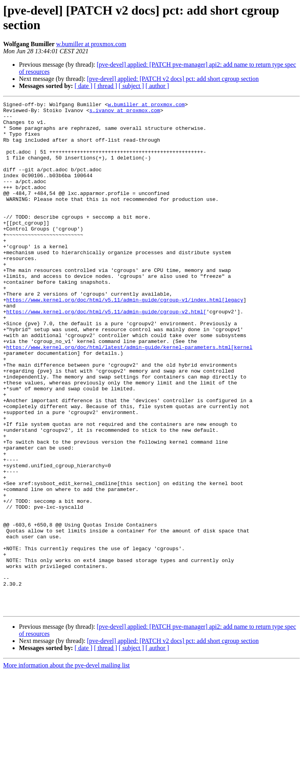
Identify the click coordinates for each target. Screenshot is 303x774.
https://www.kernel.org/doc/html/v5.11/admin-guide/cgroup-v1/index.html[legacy (124, 339)
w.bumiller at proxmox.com (91, 44)
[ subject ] (131, 85)
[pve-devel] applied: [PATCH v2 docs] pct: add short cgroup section (172, 78)
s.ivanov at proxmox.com (124, 112)
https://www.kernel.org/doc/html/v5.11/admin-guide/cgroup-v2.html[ (106, 354)
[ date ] (83, 85)
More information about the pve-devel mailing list (66, 767)
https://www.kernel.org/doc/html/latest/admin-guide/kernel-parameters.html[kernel (129, 396)
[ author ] (157, 85)
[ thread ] (105, 85)
